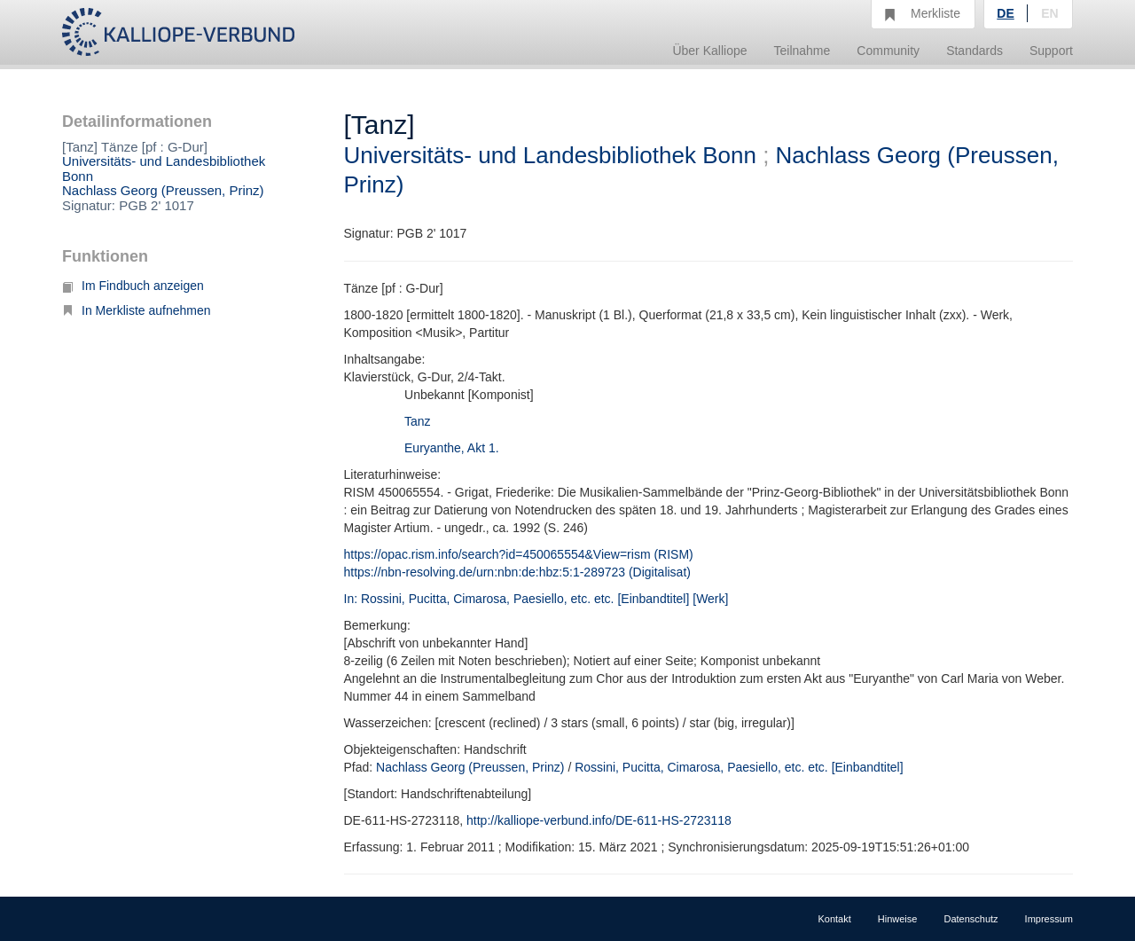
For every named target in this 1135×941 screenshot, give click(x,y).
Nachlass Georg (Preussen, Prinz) (163, 190)
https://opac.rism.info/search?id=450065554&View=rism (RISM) (518, 554)
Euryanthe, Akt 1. (451, 448)
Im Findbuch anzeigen (133, 285)
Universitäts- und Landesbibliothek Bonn (163, 168)
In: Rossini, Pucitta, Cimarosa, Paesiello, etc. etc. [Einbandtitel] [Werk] (536, 599)
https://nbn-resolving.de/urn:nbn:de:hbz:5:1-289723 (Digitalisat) (517, 572)
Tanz (417, 421)
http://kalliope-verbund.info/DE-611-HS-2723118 (599, 820)
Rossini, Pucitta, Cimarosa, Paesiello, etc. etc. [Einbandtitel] (739, 767)
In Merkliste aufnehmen (136, 310)
